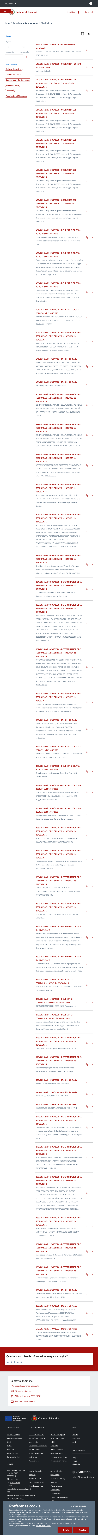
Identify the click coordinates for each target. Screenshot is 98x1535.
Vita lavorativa (34, 1460)
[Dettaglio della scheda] (90, 50)
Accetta (82, 1529)
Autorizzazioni (34, 1442)
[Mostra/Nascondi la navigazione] (5, 10)
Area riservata (56, 1493)
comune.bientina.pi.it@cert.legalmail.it (21, 1495)
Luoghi (74, 1457)
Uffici (9, 1442)
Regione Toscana (11, 3)
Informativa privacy (58, 1478)
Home (7, 22)
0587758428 (15, 1482)
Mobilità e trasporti (58, 1434)
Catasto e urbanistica (36, 1434)
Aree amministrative (14, 1438)
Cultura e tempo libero (59, 1457)
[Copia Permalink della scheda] (85, 50)
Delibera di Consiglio (13, 69)
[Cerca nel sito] (91, 12)
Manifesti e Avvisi (12, 85)
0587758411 (14, 1479)
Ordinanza (10, 90)
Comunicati (76, 1438)
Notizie (75, 1434)
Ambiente (54, 1445)
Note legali (54, 1482)
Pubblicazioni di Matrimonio (16, 96)
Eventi (74, 1461)
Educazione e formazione (38, 1445)
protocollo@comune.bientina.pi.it (19, 1489)
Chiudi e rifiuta (79, 1505)
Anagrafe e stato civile (37, 1438)
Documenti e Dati (13, 1457)
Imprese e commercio (59, 1460)
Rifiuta (66, 1529)
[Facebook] (77, 12)
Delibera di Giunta (13, 74)
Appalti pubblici (34, 1449)
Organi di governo (13, 1434)
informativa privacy (43, 1525)
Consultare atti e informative (25, 22)
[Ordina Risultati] (89, 34)
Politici (9, 1445)
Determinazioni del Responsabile (18, 80)
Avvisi (74, 1442)
